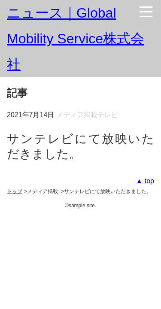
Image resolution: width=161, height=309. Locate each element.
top (148, 181)
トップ (14, 191)
